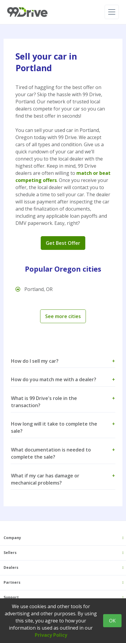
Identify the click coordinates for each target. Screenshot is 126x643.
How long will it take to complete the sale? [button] (63, 427)
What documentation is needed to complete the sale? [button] (63, 453)
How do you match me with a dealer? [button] (63, 379)
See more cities (63, 316)
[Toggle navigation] (112, 12)
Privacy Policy (51, 635)
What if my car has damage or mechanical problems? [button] (63, 479)
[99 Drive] (27, 12)
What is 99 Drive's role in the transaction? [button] (63, 402)
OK (112, 620)
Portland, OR (34, 289)
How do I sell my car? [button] (63, 361)
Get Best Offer (63, 243)
